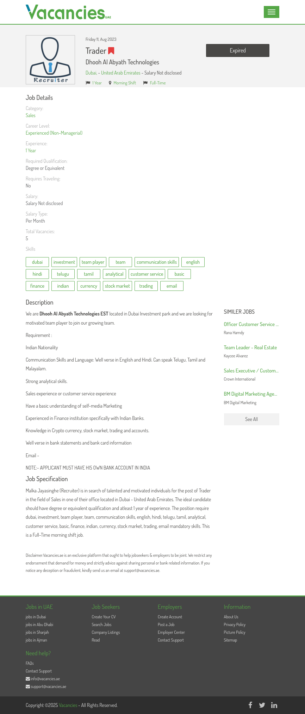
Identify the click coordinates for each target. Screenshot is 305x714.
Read (96, 640)
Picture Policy (234, 632)
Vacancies (68, 705)
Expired (238, 50)
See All (251, 419)
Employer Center (171, 632)
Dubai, (92, 73)
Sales (31, 115)
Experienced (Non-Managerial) (54, 133)
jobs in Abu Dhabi (39, 624)
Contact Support (171, 640)
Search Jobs (102, 624)
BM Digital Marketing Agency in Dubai (261, 393)
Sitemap (230, 640)
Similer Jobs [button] (239, 312)
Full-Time (158, 82)
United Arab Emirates (121, 73)
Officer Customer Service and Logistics (263, 324)
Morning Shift (124, 82)
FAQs (30, 663)
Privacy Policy (235, 624)
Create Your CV (104, 616)
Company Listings (106, 632)
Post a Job (166, 624)
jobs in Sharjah (37, 632)
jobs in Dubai (36, 616)
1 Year (97, 82)
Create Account (170, 616)
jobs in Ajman (36, 640)
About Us (231, 616)
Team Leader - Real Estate (250, 347)
